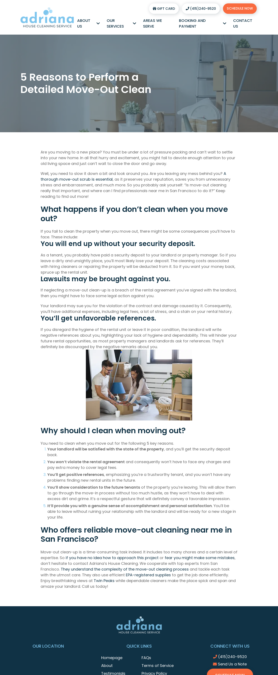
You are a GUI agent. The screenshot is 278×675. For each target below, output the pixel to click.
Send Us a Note (230, 664)
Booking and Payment (203, 23)
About (107, 665)
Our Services (121, 23)
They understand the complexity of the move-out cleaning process (125, 569)
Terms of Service (158, 665)
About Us (88, 23)
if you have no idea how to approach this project (112, 557)
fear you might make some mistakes (200, 557)
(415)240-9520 (201, 8)
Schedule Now (240, 8)
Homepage (111, 657)
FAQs (146, 657)
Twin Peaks (104, 580)
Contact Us (242, 23)
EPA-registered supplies (148, 575)
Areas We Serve (152, 23)
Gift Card (164, 8)
